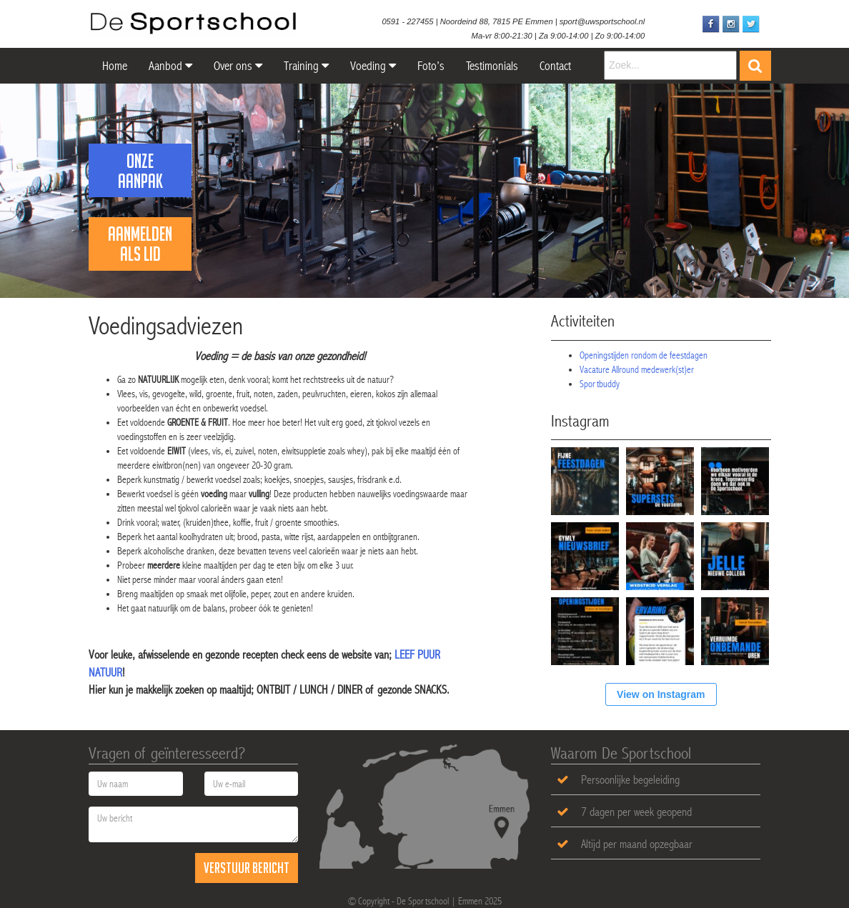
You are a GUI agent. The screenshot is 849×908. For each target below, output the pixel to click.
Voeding (373, 66)
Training (306, 66)
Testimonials (492, 66)
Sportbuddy (600, 383)
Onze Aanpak (140, 170)
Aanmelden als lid (140, 243)
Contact (555, 66)
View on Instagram (661, 694)
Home (113, 66)
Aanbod (170, 66)
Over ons (238, 66)
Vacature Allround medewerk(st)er (637, 369)
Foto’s (431, 66)
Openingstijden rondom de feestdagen (644, 355)
